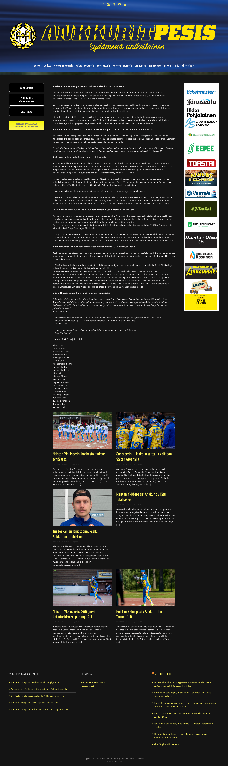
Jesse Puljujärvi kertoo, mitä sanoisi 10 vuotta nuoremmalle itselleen (183, 725)
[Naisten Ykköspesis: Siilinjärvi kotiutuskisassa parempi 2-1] (82, 588)
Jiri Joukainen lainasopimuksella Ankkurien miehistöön (75, 533)
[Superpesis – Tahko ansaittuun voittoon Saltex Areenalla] (145, 430)
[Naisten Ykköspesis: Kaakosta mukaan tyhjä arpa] (82, 430)
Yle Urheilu (163, 674)
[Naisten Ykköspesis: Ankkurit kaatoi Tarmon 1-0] (145, 588)
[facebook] (103, 4)
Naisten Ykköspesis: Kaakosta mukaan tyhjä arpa (79, 456)
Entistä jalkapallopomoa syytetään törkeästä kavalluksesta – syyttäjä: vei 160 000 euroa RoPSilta (183, 684)
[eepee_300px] (201, 142)
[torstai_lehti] (201, 160)
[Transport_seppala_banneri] (201, 132)
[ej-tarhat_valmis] (201, 202)
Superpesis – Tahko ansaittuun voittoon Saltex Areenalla (144, 456)
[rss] (108, 4)
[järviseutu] (201, 99)
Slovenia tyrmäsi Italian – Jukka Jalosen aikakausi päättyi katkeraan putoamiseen (182, 735)
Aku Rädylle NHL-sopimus (167, 744)
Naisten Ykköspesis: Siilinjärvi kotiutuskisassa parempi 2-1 (74, 613)
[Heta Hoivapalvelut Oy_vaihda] (201, 217)
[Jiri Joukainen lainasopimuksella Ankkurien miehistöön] (82, 507)
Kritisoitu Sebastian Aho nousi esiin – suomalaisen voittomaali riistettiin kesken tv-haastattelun (185, 704)
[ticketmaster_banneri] (201, 88)
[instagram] (125, 4)
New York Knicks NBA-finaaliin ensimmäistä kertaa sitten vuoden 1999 (183, 715)
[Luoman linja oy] (201, 279)
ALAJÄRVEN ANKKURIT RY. (95, 682)
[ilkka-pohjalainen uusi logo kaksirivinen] (201, 109)
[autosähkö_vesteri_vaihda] (201, 186)
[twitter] (114, 4)
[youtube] (119, 4)
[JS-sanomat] (201, 119)
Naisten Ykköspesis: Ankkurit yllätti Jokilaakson (141, 496)
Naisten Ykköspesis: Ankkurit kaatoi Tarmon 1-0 (141, 613)
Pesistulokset (87, 685)
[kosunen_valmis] (201, 248)
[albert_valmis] (201, 171)
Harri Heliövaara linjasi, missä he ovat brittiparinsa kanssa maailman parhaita (182, 694)
